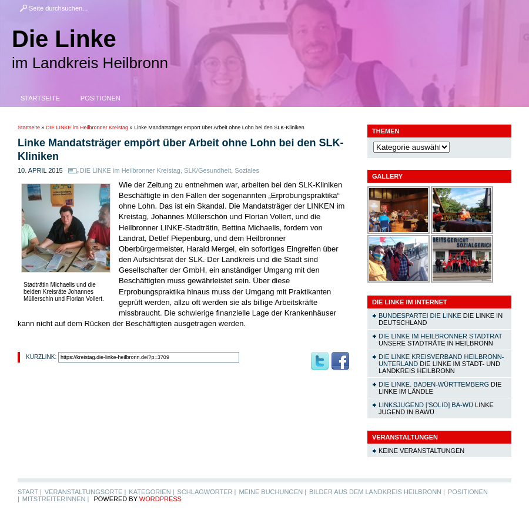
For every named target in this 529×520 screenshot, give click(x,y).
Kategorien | (151, 491)
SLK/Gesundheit (207, 170)
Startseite (40, 98)
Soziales (247, 170)
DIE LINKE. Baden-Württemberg (434, 384)
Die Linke (64, 39)
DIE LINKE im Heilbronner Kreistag (87, 127)
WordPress (160, 498)
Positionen (100, 98)
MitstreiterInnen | (55, 498)
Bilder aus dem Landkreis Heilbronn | (377, 491)
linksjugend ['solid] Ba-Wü (426, 404)
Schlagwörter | (207, 491)
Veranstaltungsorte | (85, 491)
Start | (30, 491)
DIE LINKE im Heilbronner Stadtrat (440, 336)
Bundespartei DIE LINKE (420, 315)
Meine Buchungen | (272, 491)
